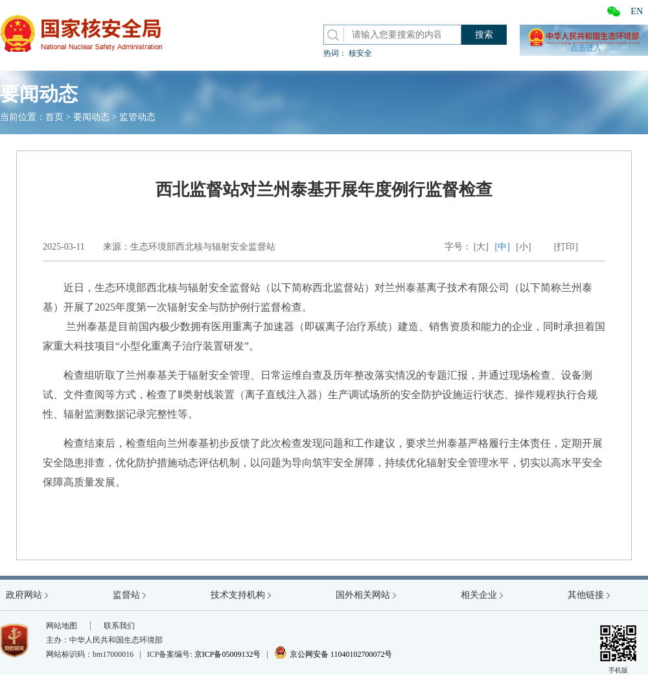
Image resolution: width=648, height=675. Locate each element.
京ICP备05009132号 (227, 654)
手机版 (618, 649)
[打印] (566, 247)
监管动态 (137, 117)
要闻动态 (91, 117)
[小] (523, 247)
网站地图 (61, 625)
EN (637, 11)
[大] (481, 247)
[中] (502, 247)
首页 (54, 117)
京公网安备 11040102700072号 (333, 654)
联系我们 (119, 625)
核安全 (360, 53)
